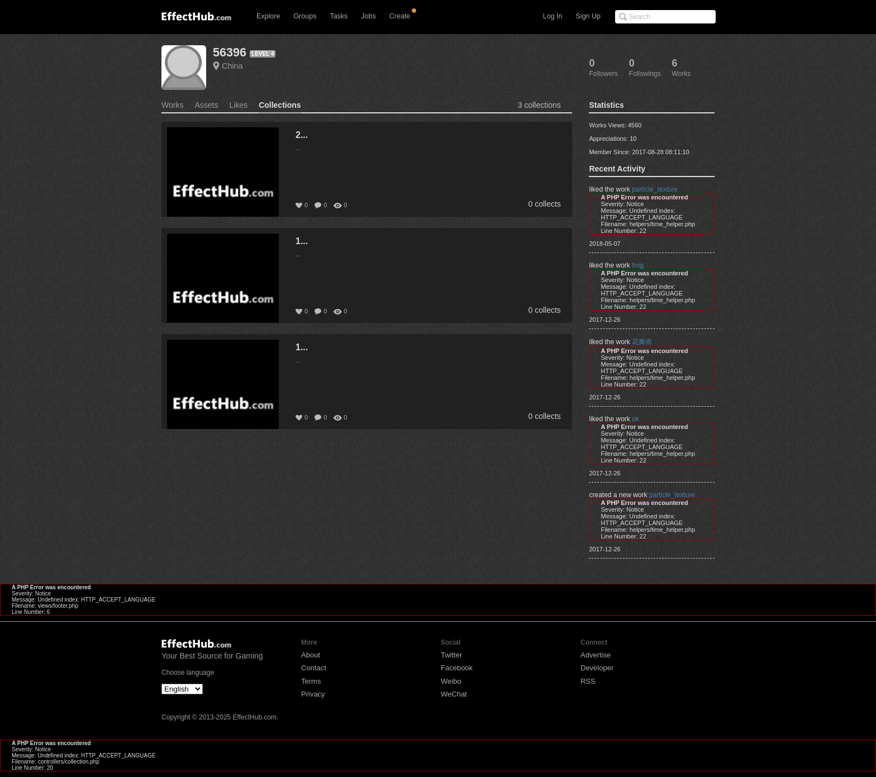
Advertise (595, 655)
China (232, 65)
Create (400, 16)
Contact (313, 668)
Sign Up (588, 16)
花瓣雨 (642, 342)
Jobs (368, 16)
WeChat (454, 694)
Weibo (451, 681)
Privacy (313, 694)
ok (635, 419)
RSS (588, 681)
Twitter (451, 655)
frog (638, 265)
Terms (311, 681)
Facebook (457, 668)
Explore (268, 16)
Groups (304, 16)
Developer (596, 668)
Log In (553, 16)
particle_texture (655, 189)
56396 (229, 52)
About (310, 655)
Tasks (338, 16)
